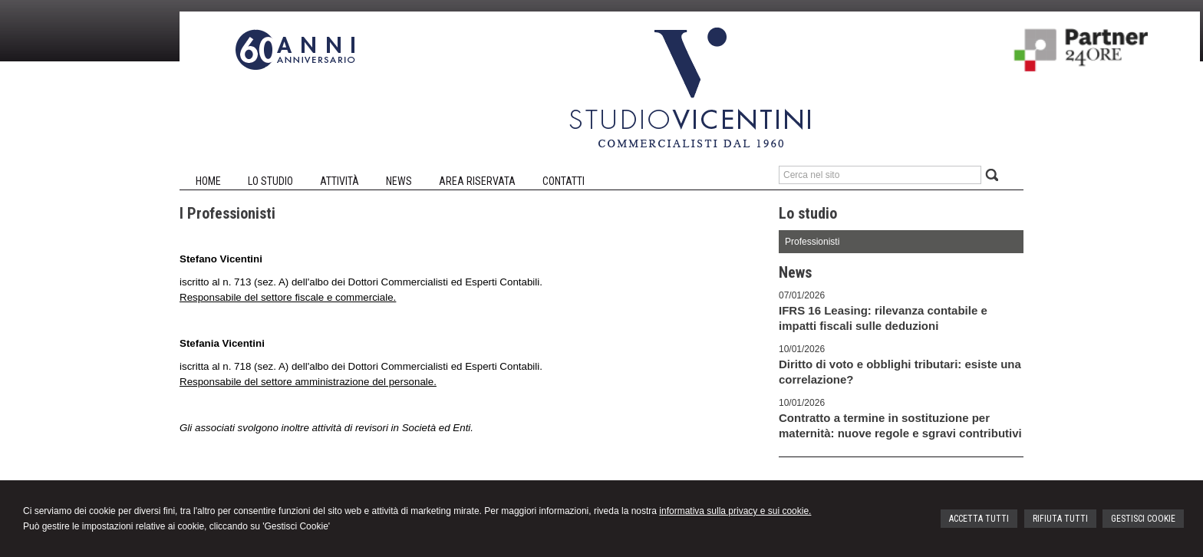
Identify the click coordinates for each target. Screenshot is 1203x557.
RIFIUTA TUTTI (1060, 518)
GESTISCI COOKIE (1143, 518)
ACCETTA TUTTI (979, 518)
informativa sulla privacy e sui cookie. (735, 511)
